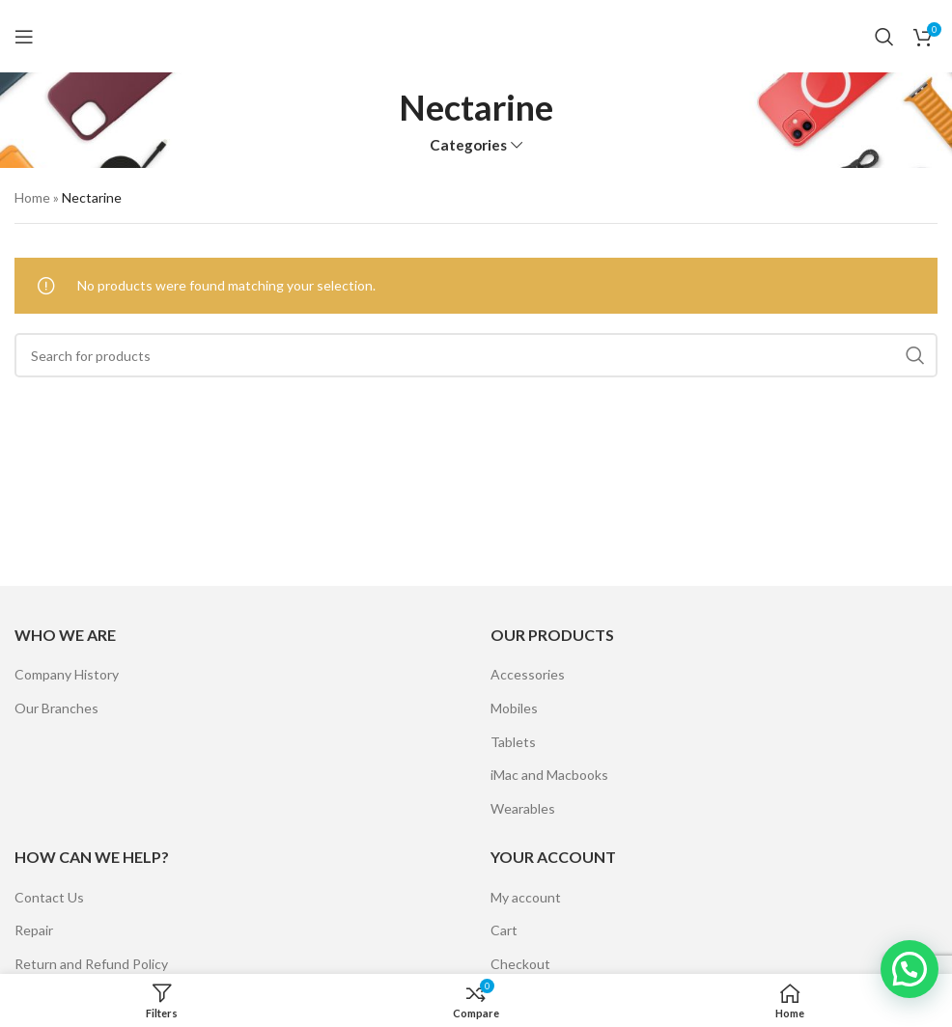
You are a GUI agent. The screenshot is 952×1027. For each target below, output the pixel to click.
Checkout (520, 964)
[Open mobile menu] (24, 36)
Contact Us (49, 897)
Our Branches (56, 708)
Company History (66, 674)
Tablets (513, 742)
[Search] (884, 36)
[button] (909, 969)
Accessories (527, 674)
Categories (468, 145)
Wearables (522, 808)
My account (525, 897)
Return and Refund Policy (91, 964)
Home (32, 197)
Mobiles (514, 708)
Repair (33, 930)
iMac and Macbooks (549, 774)
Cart (504, 930)
